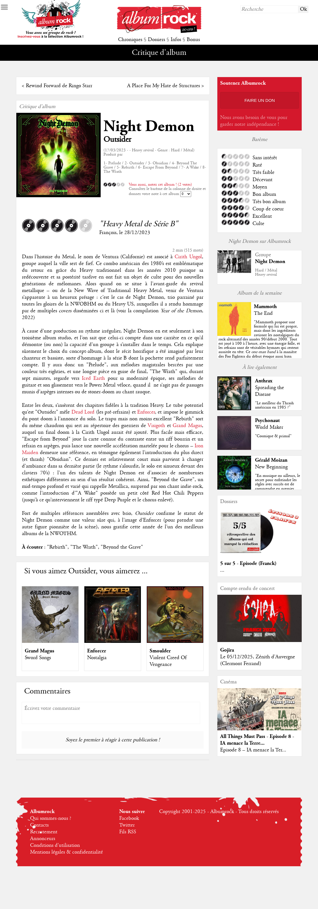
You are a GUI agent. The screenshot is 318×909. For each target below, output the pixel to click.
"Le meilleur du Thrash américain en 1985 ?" (274, 405)
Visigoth (156, 425)
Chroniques (130, 39)
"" (259, 347)
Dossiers (156, 39)
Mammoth (265, 306)
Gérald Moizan (271, 460)
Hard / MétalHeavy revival (266, 272)
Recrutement (43, 832)
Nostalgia (97, 657)
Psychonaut (267, 420)
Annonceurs (42, 838)
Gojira (227, 650)
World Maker (269, 427)
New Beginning (271, 467)
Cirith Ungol (188, 256)
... (222, 570)
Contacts (39, 825)
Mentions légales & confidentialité (66, 852)
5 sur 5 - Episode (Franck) (248, 563)
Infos (176, 39)
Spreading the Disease (269, 391)
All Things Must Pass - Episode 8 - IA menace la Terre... (257, 739)
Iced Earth (93, 378)
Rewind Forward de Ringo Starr (59, 85)
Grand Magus (187, 425)
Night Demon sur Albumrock (259, 241)
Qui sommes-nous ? (50, 818)
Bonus (193, 39)
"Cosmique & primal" (273, 436)
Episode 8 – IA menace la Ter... (253, 750)
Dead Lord (82, 412)
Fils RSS (127, 832)
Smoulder (160, 651)
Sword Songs (38, 657)
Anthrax (263, 381)
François (107, 232)
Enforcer (146, 412)
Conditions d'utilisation (55, 845)
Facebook (129, 818)
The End (263, 313)
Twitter (127, 825)
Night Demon (148, 126)
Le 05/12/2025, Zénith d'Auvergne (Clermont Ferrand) (257, 660)
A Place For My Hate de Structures (163, 85)
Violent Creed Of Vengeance (168, 661)
